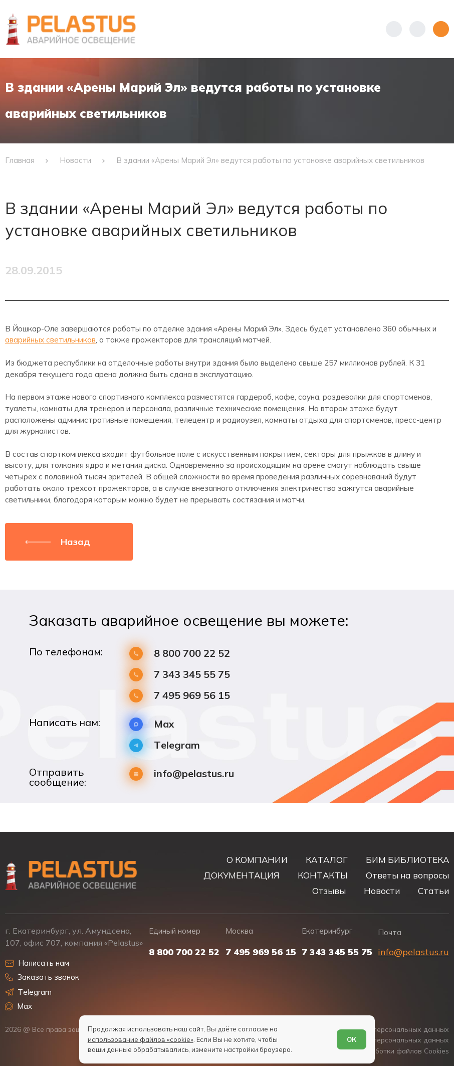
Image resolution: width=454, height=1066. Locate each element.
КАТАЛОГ (327, 859)
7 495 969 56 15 (192, 695)
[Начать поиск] (417, 29)
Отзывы (329, 890)
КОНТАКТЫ (323, 875)
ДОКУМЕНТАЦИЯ (241, 875)
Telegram (177, 745)
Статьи (433, 890)
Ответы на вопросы (407, 875)
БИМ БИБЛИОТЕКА (407, 859)
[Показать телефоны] (394, 29)
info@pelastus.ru (194, 774)
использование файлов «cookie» (140, 1039)
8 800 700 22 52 (192, 653)
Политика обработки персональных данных (375, 1029)
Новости (382, 890)
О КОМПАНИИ (257, 859)
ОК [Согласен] (351, 1039)
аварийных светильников (50, 339)
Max (164, 724)
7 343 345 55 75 (192, 674)
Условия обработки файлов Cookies (389, 1050)
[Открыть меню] (441, 29)
